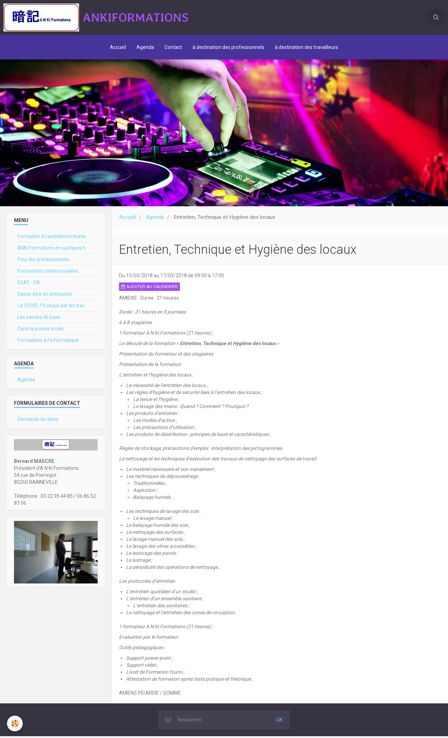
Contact (173, 47)
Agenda (145, 47)
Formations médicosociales (48, 272)
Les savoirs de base (39, 319)
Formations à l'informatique (48, 342)
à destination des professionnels (228, 47)
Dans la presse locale (41, 330)
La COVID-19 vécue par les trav (51, 307)
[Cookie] (15, 723)
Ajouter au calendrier (149, 288)
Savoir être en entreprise (45, 296)
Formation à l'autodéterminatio (52, 238)
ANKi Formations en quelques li (51, 249)
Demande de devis (38, 421)
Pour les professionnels (43, 261)
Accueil (118, 47)
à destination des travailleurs (306, 47)
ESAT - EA (29, 284)
